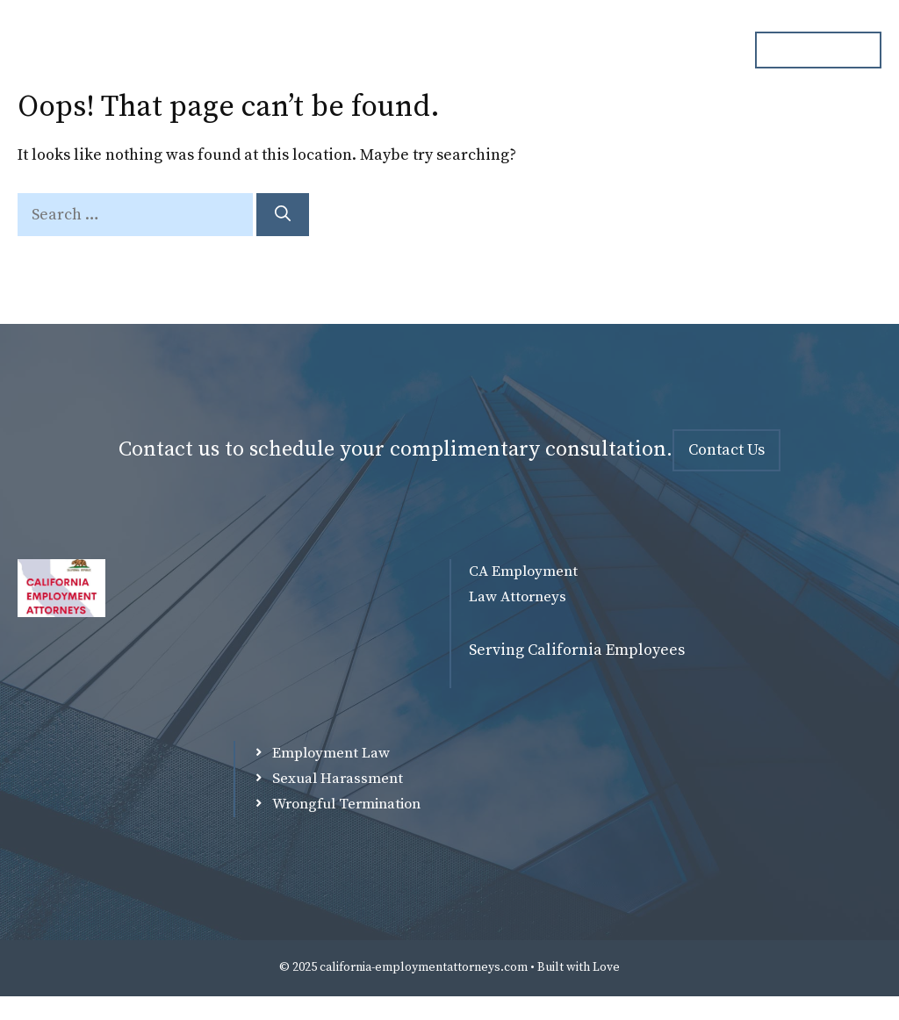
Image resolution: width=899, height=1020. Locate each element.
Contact (688, 50)
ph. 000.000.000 (818, 49)
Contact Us (726, 450)
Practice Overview (493, 50)
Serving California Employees (577, 650)
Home (272, 50)
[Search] (282, 214)
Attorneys (364, 50)
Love (606, 967)
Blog (607, 50)
